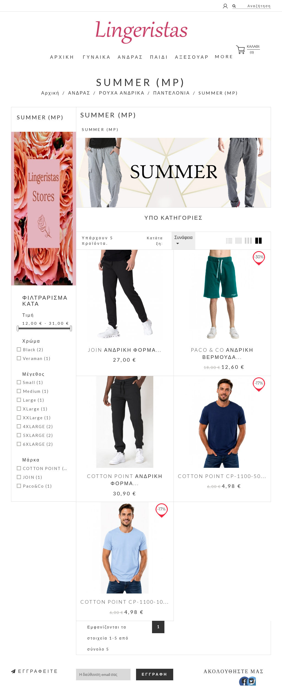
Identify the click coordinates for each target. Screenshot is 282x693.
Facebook (240, 675)
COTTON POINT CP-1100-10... (123, 595)
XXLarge (37, 417)
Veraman (37, 358)
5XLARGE (38, 435)
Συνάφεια (183, 241)
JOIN (32, 477)
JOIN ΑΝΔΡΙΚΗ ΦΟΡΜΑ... (124, 347)
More (224, 56)
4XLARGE (38, 426)
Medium (36, 391)
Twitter (248, 675)
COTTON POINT (45, 468)
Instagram (256, 675)
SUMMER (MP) (40, 117)
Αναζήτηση (258, 6)
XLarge (35, 408)
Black (33, 349)
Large (33, 399)
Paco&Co (37, 486)
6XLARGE (38, 444)
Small (33, 382)
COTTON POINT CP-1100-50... (218, 471)
